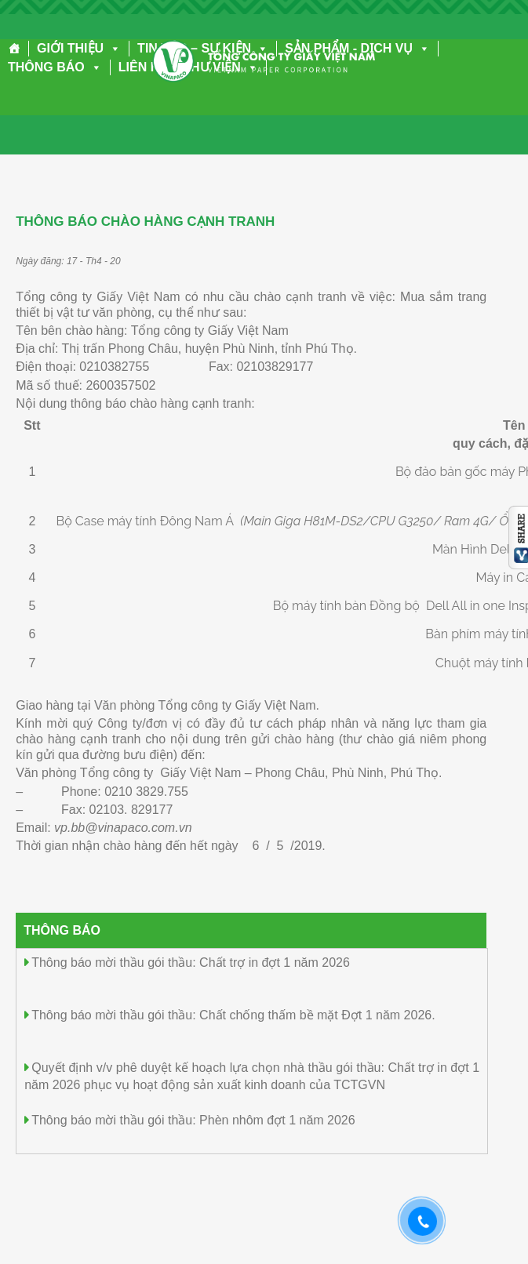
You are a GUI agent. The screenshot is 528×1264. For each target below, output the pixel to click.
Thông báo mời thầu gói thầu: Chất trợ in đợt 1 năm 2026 (190, 962)
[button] (112, 48)
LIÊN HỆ (142, 67)
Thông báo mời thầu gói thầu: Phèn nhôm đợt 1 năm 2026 (193, 1120)
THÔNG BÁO (55, 67)
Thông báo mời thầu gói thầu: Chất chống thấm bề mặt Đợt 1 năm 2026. (233, 1015)
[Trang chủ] (14, 48)
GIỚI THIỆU (79, 48)
